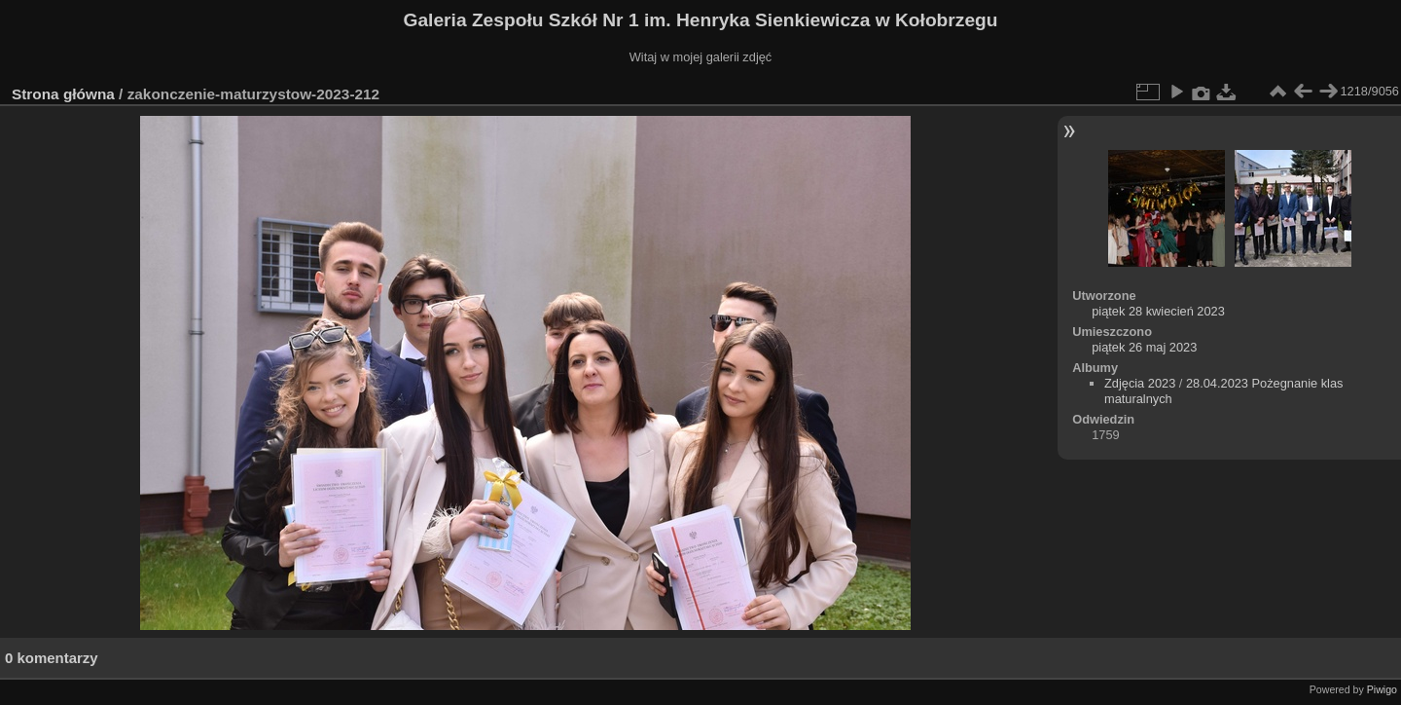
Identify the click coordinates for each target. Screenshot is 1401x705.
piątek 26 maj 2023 (1144, 347)
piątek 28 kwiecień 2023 (1158, 311)
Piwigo (1382, 689)
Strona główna (63, 94)
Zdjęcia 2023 (1139, 383)
